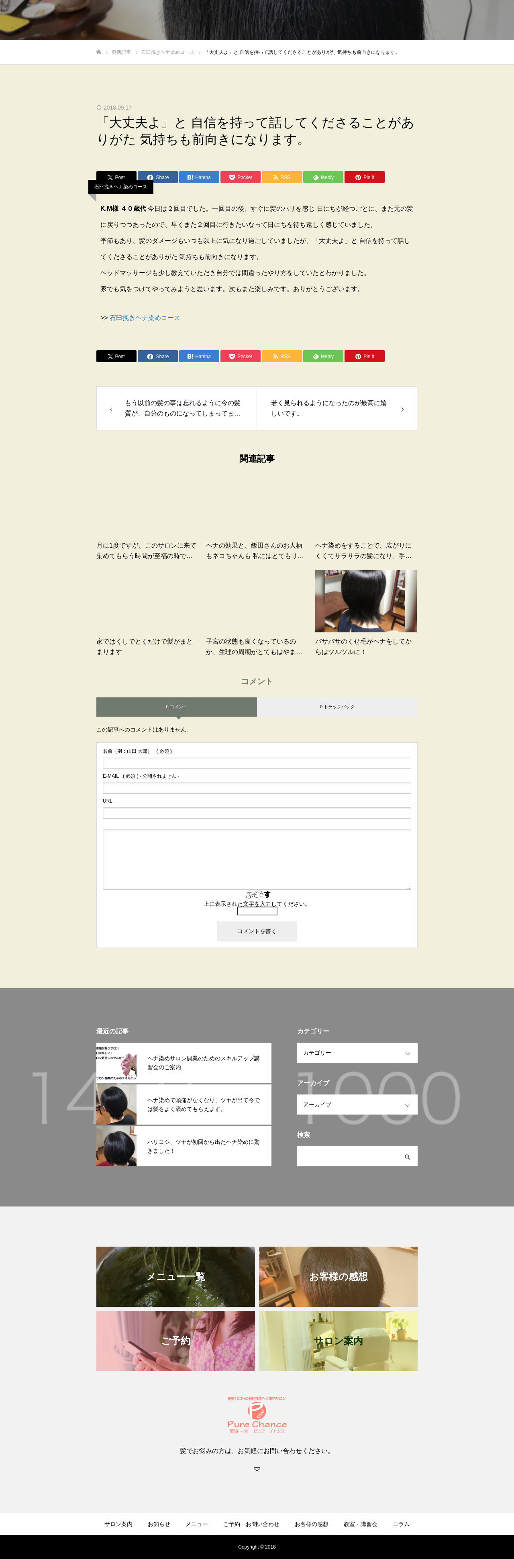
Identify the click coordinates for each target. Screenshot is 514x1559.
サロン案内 (118, 1524)
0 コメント (176, 706)
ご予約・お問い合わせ (251, 1524)
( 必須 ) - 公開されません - (141, 776)
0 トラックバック (337, 706)
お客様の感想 (311, 1524)
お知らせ (159, 1524)
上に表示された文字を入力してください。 (257, 904)
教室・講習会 (360, 1524)
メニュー (197, 1524)
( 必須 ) (137, 751)
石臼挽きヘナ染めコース (120, 187)
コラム (401, 1524)
